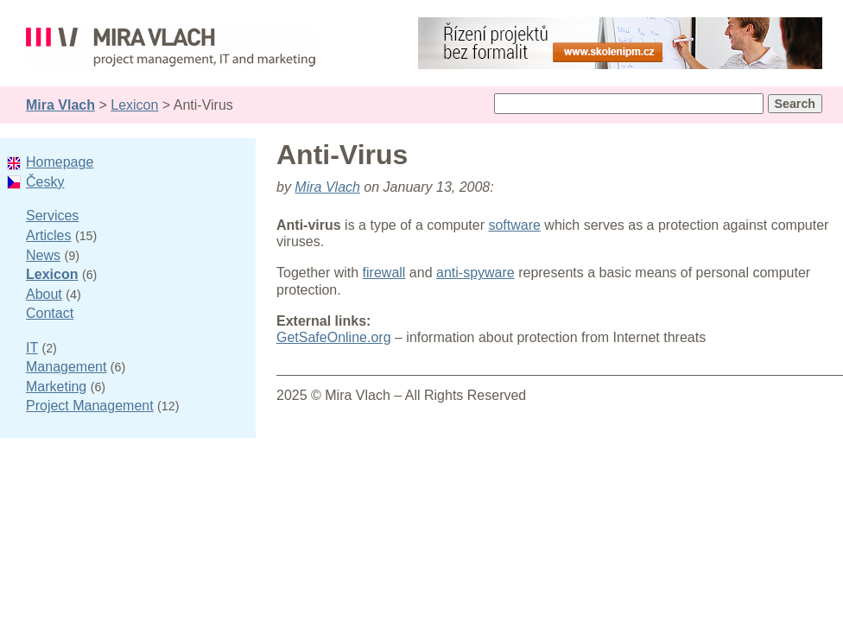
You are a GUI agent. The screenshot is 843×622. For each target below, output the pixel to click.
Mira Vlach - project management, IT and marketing (170, 50)
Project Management (90, 405)
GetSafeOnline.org (333, 337)
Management (66, 366)
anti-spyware (475, 272)
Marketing (56, 386)
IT (32, 347)
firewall (384, 272)
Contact (49, 313)
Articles (48, 235)
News (43, 255)
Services (52, 215)
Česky (45, 182)
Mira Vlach (60, 105)
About (44, 294)
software (514, 225)
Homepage (59, 162)
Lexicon (134, 105)
